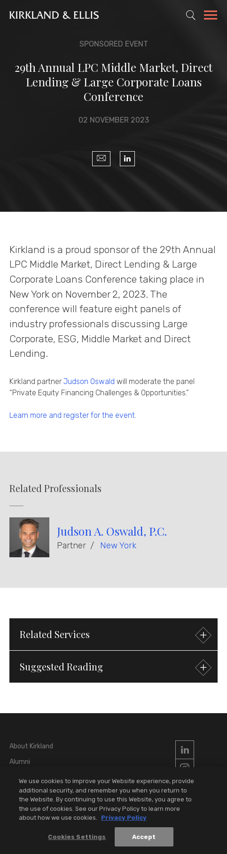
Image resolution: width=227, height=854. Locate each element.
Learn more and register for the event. (72, 415)
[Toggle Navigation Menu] (211, 16)
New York (118, 545)
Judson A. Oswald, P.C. (112, 531)
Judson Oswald (89, 381)
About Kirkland (31, 746)
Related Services (114, 635)
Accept (144, 838)
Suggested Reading (114, 668)
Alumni (19, 762)
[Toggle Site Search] (190, 15)
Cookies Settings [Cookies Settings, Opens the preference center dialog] (77, 838)
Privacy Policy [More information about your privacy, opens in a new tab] (124, 819)
